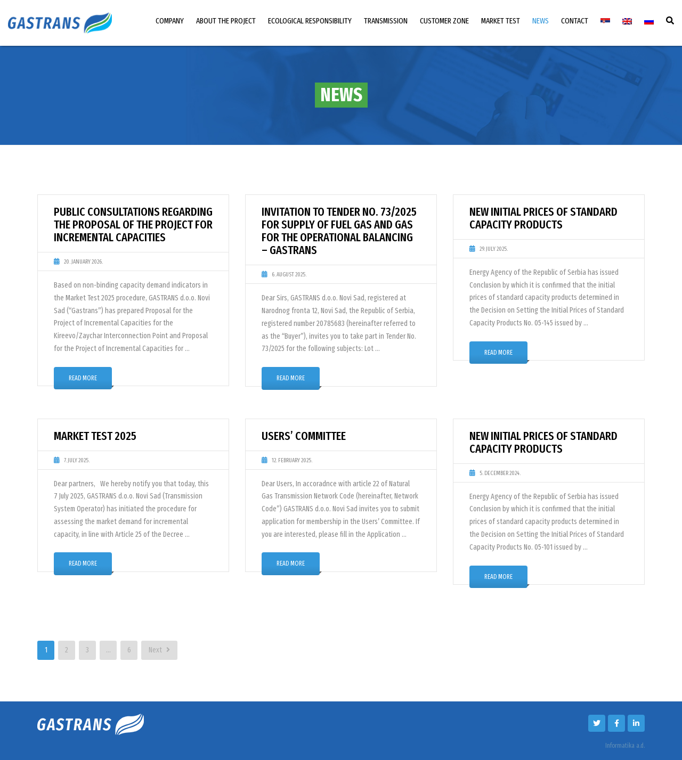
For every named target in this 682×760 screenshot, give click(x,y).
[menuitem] (605, 21)
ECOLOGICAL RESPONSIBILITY (310, 21)
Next (159, 650)
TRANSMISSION (386, 21)
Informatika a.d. (625, 745)
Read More (83, 378)
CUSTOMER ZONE (444, 21)
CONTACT (574, 21)
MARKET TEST (500, 21)
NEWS (540, 21)
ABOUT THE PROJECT (226, 21)
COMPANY (170, 21)
